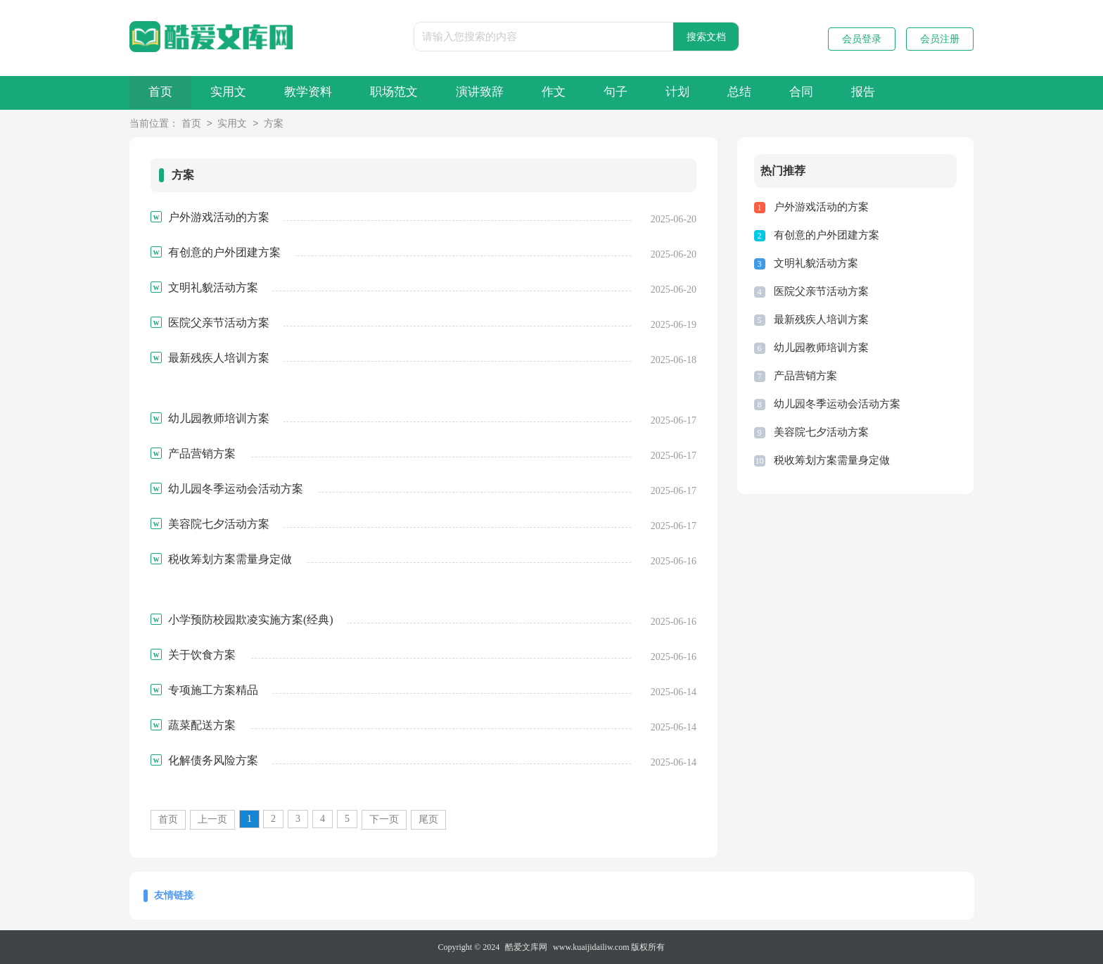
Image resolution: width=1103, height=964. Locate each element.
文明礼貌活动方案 (816, 263)
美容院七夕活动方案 (821, 432)
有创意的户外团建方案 (826, 235)
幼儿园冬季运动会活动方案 (837, 404)
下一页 (384, 819)
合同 (855, 92)
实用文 (237, 92)
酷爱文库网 (526, 947)
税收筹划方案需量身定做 (832, 460)
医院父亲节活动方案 (821, 291)
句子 (652, 92)
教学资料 (322, 92)
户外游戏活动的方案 (821, 207)
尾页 (428, 819)
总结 (787, 92)
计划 (720, 92)
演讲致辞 (505, 92)
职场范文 (414, 92)
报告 (922, 92)
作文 (585, 92)
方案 (273, 124)
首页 (163, 92)
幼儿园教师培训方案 (821, 347)
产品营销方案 (805, 375)
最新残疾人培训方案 (821, 319)
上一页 (212, 819)
